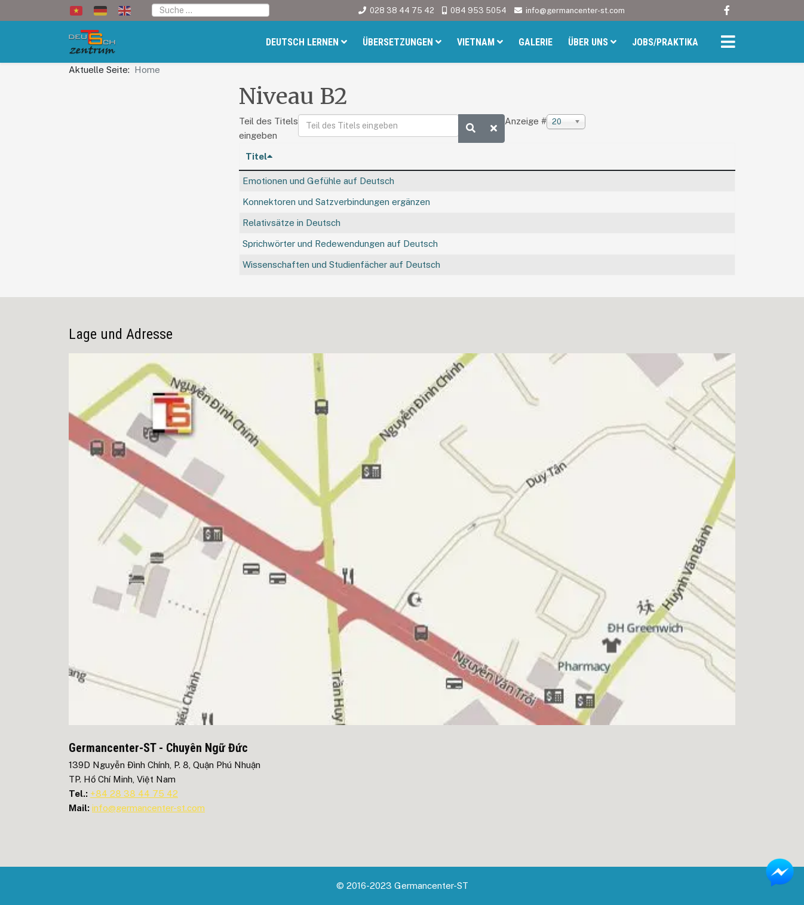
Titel (259, 156)
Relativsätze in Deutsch (291, 223)
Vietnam (476, 42)
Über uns (588, 42)
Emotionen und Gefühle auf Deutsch (318, 181)
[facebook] (727, 10)
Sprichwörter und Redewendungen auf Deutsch (340, 244)
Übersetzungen (398, 42)
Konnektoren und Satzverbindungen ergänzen (336, 202)
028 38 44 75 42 (402, 10)
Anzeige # (526, 121)
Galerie (535, 42)
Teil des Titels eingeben (268, 128)
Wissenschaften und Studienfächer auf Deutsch (341, 264)
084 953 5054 (478, 10)
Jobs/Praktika (665, 42)
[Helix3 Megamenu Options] (725, 44)
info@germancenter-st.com (575, 10)
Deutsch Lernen (302, 42)
